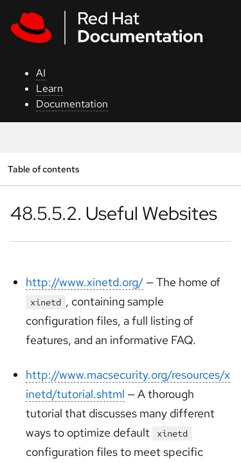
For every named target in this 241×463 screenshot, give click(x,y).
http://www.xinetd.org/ (84, 282)
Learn (49, 88)
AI (41, 73)
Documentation (72, 104)
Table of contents (43, 169)
